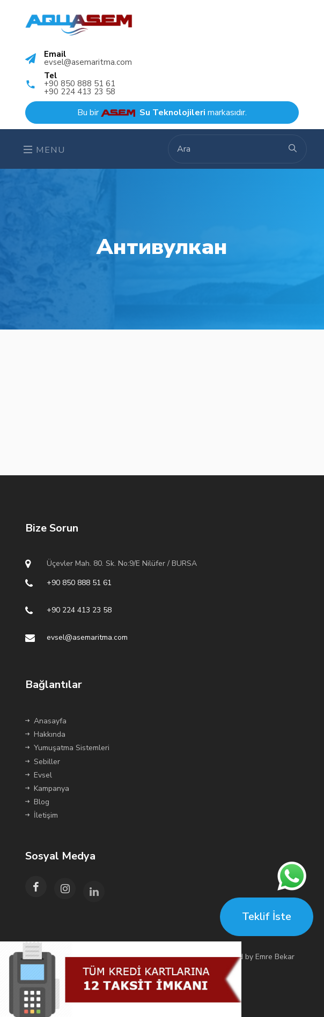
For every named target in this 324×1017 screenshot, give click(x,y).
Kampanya (47, 788)
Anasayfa (46, 721)
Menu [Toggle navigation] (44, 150)
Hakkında (45, 734)
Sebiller (42, 762)
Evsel (38, 775)
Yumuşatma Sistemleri (67, 748)
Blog (37, 802)
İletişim (41, 815)
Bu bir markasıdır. (162, 112)
